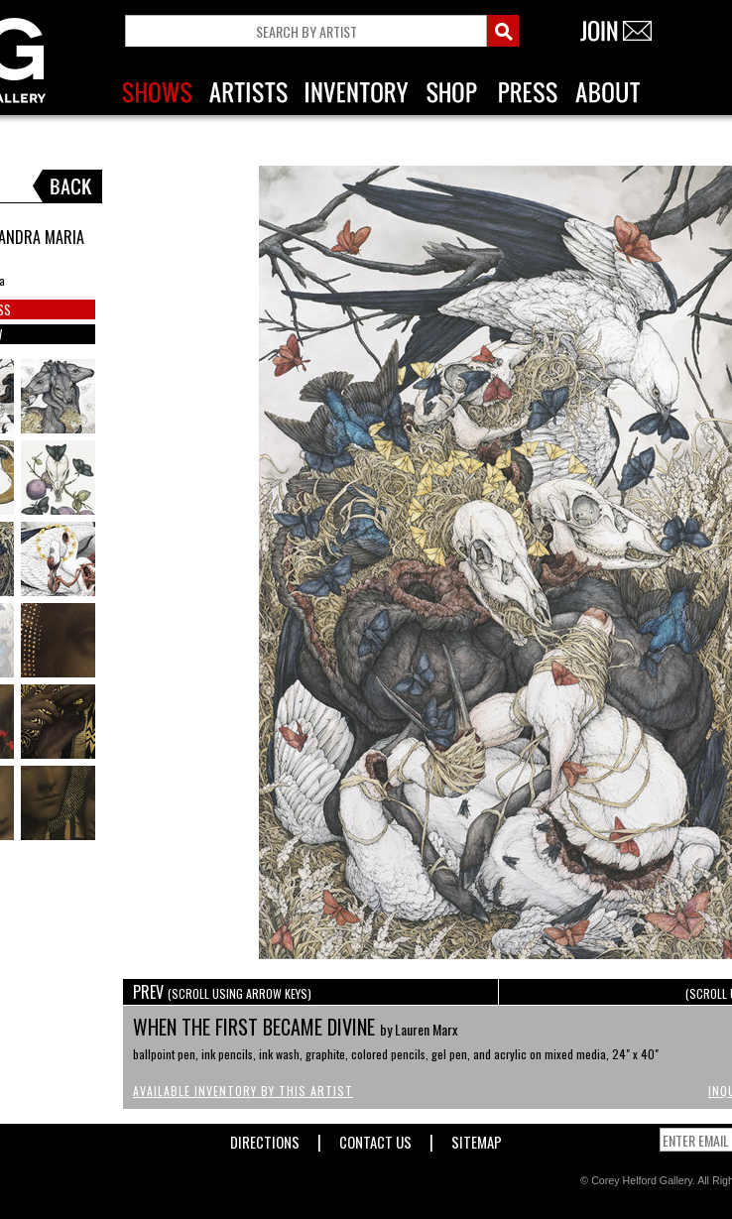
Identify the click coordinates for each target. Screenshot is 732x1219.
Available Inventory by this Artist (243, 1090)
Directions (265, 1138)
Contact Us (375, 1138)
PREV (222, 992)
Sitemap (476, 1138)
